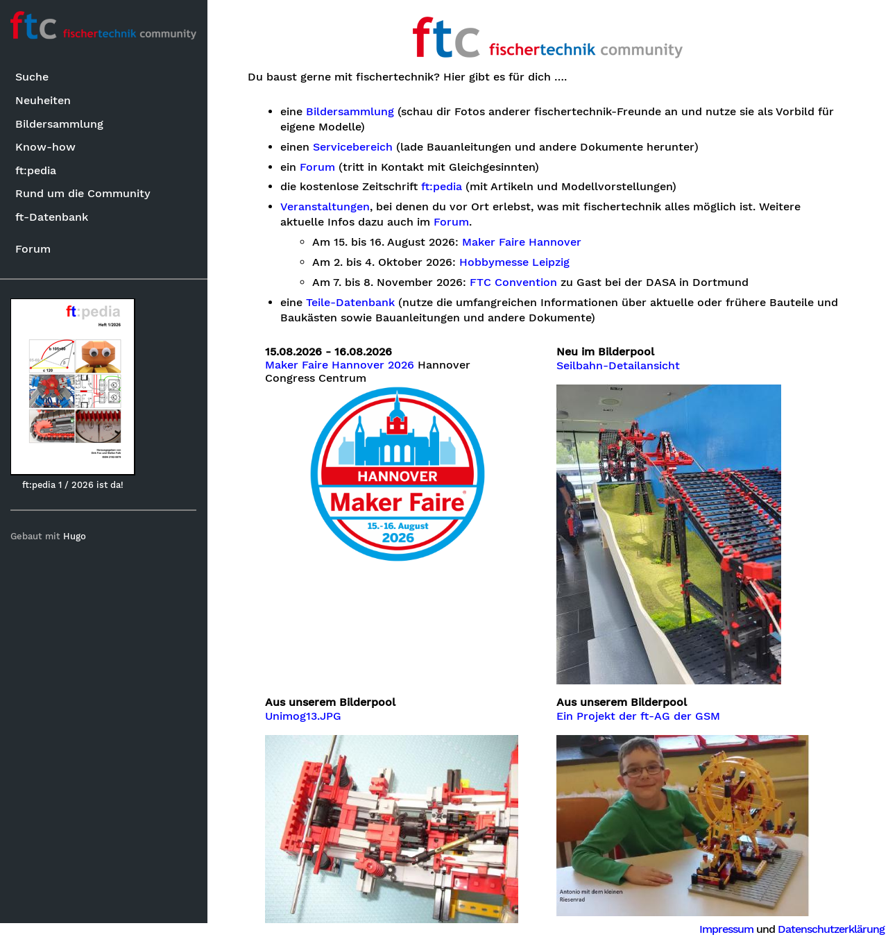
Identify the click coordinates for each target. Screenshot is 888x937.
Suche (32, 77)
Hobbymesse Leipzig (515, 262)
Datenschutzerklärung (831, 929)
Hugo (75, 536)
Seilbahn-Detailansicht (619, 366)
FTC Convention (514, 282)
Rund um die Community (83, 193)
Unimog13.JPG (304, 716)
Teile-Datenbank (350, 302)
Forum (33, 248)
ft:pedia (35, 170)
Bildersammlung (59, 123)
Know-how (45, 146)
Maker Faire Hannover (522, 242)
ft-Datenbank (51, 216)
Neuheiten (43, 100)
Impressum (726, 929)
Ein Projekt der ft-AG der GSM (639, 716)
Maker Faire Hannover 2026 (340, 365)
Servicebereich (353, 147)
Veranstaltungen (325, 207)
